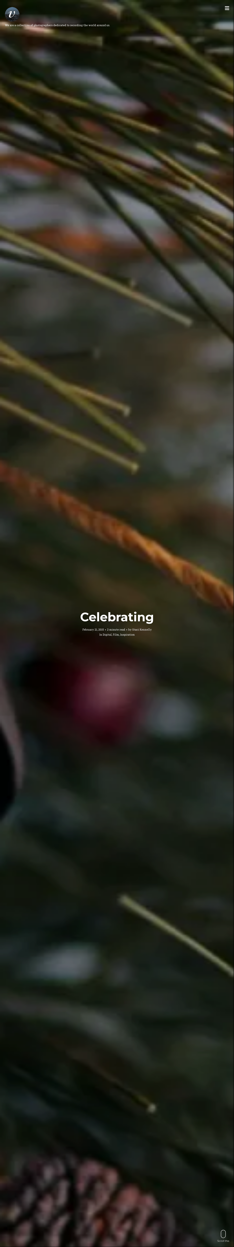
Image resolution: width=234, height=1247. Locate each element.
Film (116, 634)
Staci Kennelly (142, 629)
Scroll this (223, 1236)
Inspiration (127, 634)
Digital (107, 634)
